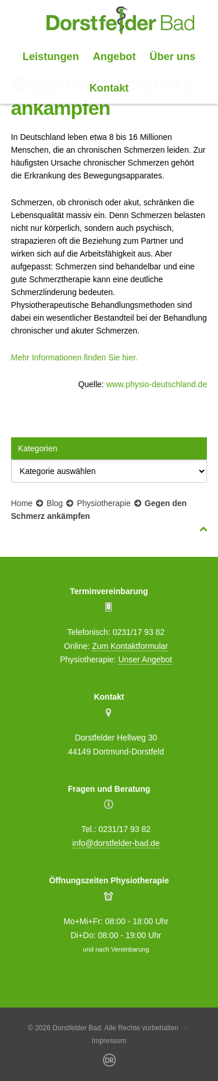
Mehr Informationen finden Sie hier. (74, 357)
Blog (55, 503)
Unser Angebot (145, 659)
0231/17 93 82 (139, 632)
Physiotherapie (104, 503)
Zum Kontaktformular (130, 646)
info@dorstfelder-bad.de (115, 843)
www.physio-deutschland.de (157, 384)
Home (22, 503)
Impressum (109, 1041)
